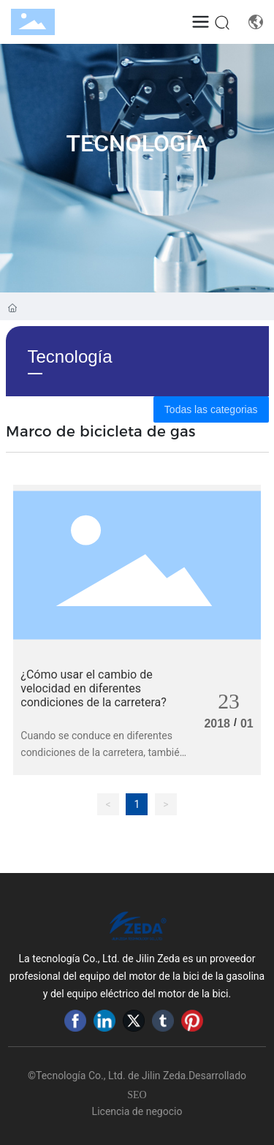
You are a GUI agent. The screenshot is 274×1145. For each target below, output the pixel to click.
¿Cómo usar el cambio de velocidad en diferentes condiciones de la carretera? (93, 688)
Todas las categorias (211, 409)
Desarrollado (217, 1075)
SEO (136, 1094)
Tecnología (137, 143)
